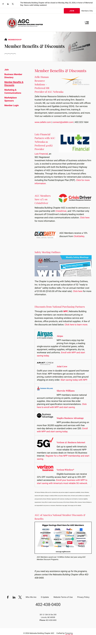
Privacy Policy (83, 596)
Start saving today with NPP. (74, 379)
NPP (65, 311)
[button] (86, 22)
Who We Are (31, 596)
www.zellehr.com (43, 122)
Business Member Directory (13, 76)
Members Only (87, 11)
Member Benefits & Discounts (13, 83)
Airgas (60, 335)
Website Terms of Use (63, 596)
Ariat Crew (62, 365)
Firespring (69, 632)
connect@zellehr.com (63, 122)
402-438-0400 (48, 603)
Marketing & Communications (12, 91)
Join (71, 11)
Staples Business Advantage (70, 417)
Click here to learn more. (76, 324)
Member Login (11, 105)
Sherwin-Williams (66, 389)
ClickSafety (79, 236)
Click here (85, 217)
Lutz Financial (41, 153)
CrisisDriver (61, 210)
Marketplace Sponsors (10, 99)
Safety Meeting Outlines (48, 251)
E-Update (45, 596)
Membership (15, 40)
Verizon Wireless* (65, 468)
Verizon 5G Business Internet (71, 441)
